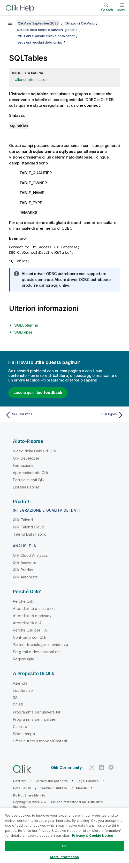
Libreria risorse (26, 487)
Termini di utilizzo (53, 788)
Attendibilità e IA (27, 623)
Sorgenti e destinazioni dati (37, 652)
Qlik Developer (26, 458)
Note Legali (22, 788)
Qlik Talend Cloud (28, 527)
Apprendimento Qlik (30, 472)
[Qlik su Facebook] (111, 767)
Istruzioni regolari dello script (39, 42)
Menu (121, 10)
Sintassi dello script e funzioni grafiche (47, 30)
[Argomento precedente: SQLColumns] (33, 415)
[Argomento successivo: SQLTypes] (95, 415)
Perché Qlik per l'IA (30, 630)
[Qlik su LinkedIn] (101, 767)
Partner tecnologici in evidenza (40, 644)
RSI (15, 697)
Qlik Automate (25, 577)
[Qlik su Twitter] (92, 767)
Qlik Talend (23, 520)
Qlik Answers (24, 562)
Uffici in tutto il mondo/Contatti (40, 741)
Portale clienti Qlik (29, 480)
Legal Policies (87, 781)
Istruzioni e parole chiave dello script (45, 36)
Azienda (20, 683)
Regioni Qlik (23, 659)
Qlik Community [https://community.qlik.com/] (66, 767)
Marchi (81, 788)
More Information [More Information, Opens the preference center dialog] (64, 857)
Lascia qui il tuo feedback (37, 392)
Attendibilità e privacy (32, 615)
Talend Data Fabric (29, 534)
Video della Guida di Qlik (34, 451)
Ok (64, 846)
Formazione (23, 465)
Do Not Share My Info (29, 795)
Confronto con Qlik (29, 637)
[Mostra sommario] (10, 23)
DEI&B (18, 705)
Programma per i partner (35, 719)
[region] (64, 835)
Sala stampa (24, 734)
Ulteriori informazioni (31, 79)
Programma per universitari (37, 712)
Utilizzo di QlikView (79, 23)
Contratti (19, 781)
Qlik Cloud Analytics (30, 555)
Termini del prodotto (51, 781)
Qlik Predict (23, 570)
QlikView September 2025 (38, 23)
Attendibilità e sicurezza (34, 608)
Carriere (20, 726)
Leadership (23, 690)
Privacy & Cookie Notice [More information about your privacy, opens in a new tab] (92, 835)
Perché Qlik (23, 601)
